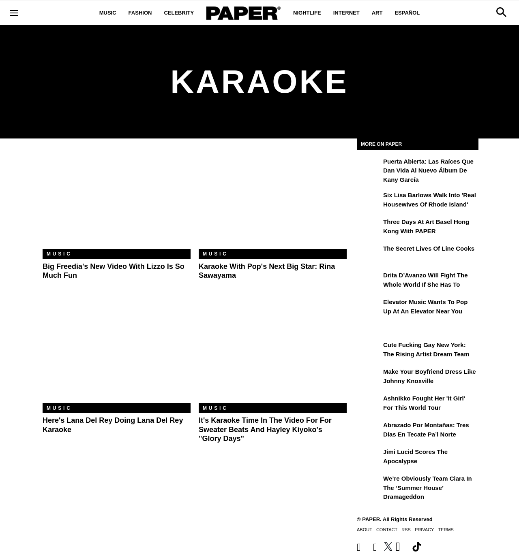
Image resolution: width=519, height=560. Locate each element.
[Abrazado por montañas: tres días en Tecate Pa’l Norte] (369, 431)
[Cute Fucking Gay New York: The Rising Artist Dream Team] (369, 351)
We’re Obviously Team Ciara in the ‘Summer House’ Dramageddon (427, 487)
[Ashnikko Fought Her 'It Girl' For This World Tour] (369, 404)
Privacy (424, 529)
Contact (386, 529)
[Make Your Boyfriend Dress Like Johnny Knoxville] (369, 377)
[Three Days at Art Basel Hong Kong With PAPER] (369, 227)
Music (107, 13)
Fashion (140, 13)
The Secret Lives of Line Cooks (428, 248)
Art (377, 13)
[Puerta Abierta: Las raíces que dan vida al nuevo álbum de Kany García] (369, 167)
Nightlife (307, 13)
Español (407, 13)
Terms (446, 529)
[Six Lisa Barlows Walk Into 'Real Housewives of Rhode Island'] (369, 201)
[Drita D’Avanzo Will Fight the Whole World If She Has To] (369, 281)
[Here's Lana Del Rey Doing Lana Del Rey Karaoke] (117, 354)
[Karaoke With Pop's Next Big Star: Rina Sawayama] (273, 200)
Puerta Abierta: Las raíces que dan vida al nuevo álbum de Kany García (428, 170)
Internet (346, 13)
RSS (406, 529)
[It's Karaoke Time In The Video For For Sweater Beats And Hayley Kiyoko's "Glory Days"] (273, 354)
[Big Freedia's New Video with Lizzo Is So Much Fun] (117, 200)
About (364, 529)
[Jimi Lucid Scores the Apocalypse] (369, 457)
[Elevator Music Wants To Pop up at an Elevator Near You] (369, 308)
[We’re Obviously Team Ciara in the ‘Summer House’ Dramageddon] (369, 484)
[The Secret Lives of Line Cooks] (369, 254)
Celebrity (179, 13)
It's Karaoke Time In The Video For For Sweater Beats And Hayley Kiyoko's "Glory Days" (265, 429)
